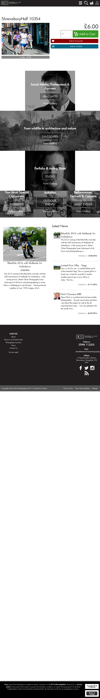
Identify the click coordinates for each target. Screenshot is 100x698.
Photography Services (13, 342)
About (13, 337)
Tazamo (44, 388)
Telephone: (86, 342)
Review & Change (92, 693)
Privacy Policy (68, 388)
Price (85, 23)
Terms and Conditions (82, 388)
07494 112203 (86, 344)
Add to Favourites (76, 41)
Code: (22, 57)
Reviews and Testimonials (13, 340)
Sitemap (94, 388)
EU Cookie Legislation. (58, 684)
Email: (86, 349)
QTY (63, 34)
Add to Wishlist (76, 46)
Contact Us (13, 348)
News (13, 345)
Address (86, 355)
